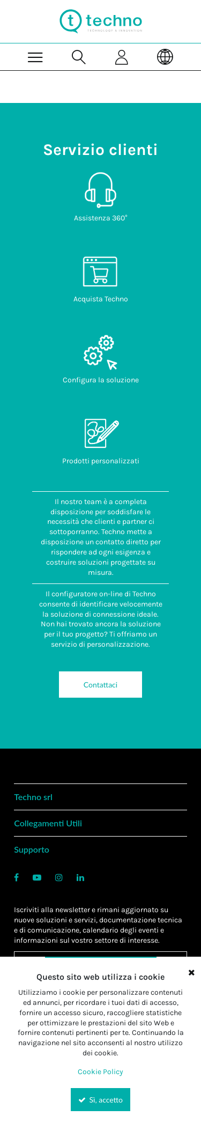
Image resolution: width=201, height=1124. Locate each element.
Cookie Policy (100, 1071)
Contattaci (100, 684)
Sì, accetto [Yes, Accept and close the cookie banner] (100, 1099)
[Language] (165, 56)
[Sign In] (122, 56)
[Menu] (35, 56)
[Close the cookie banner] (191, 972)
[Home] (101, 21)
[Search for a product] (79, 56)
